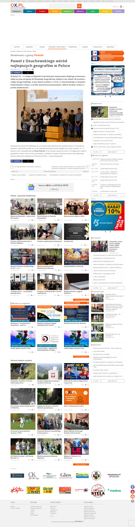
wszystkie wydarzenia (81, 357)
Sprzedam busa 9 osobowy (101, 354)
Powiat (34, 51)
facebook (15, 72)
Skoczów (85, 1)
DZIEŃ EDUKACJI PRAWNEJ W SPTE (103, 261)
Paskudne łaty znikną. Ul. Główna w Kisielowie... (107, 134)
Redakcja (13, 506)
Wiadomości (16, 11)
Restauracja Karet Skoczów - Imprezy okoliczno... (108, 348)
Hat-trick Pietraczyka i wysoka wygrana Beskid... (107, 147)
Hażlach (54, 1)
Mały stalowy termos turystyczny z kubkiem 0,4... (108, 376)
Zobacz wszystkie (81, 300)
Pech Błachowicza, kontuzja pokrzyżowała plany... (108, 137)
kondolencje (110, 47)
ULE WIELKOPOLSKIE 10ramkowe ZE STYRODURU (108, 362)
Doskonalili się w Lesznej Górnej (103, 140)
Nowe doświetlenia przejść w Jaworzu (104, 144)
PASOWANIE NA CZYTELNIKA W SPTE (104, 258)
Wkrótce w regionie (21, 303)
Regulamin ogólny (88, 506)
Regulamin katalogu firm (90, 513)
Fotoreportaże (72, 47)
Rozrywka (105, 11)
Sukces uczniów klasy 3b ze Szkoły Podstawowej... (108, 283)
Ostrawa (79, 1)
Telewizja (55, 11)
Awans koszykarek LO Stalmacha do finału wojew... (108, 264)
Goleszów (47, 1)
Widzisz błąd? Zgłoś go (50, 171)
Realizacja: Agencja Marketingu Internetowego (67, 521)
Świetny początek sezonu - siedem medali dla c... (108, 267)
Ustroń (98, 1)
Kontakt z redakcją (15, 508)
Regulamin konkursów (89, 517)
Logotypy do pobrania (35, 506)
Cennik (32, 511)
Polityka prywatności (89, 508)
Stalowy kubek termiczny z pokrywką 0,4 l (105, 373)
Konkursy (118, 11)
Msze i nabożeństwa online (101, 125)
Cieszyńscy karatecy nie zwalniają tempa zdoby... (108, 255)
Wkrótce (29, 11)
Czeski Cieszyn (31, 1)
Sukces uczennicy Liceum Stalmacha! (104, 270)
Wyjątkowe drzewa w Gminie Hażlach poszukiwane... (109, 122)
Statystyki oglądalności (36, 508)
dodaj (72, 303)
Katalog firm (67, 11)
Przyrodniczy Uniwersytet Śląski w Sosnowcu (66, 175)
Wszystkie (17, 47)
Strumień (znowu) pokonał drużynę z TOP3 (106, 128)
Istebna (59, 1)
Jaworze (73, 1)
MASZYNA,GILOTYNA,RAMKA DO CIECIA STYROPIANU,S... (105, 358)
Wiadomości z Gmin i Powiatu (57, 47)
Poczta (52, 516)
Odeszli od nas (97, 47)
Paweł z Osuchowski (19, 175)
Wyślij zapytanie (34, 515)
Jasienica (66, 1)
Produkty (32, 510)
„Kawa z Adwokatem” (99, 277)
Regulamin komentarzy (90, 511)
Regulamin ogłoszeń (89, 510)
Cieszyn (24, 1)
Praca (93, 11)
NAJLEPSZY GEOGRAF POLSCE (38, 175)
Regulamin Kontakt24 (89, 518)
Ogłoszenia (80, 11)
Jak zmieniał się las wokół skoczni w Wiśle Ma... (107, 119)
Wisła (103, 1)
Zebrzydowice (110, 1)
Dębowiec (40, 1)
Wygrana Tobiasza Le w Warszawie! (104, 131)
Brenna (12, 1)
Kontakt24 (42, 11)
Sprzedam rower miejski (100, 370)
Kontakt (32, 513)
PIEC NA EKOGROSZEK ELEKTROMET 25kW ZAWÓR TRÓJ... (108, 366)
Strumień (92, 1)
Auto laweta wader (99, 351)
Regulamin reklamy (89, 515)
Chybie (18, 1)
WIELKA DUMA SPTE (99, 280)
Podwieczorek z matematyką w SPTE (104, 273)
